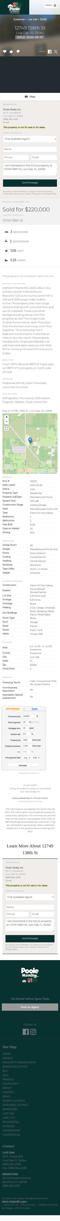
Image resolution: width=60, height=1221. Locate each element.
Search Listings (13, 1100)
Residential (10, 1122)
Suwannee (19, 19)
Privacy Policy (50, 194)
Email (6, 122)
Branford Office (14, 1066)
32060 (43, 19)
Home (6, 1053)
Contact (8, 1092)
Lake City (8, 1117)
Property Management (19, 1062)
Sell (5, 1075)
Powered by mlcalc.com (29, 773)
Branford (9, 1109)
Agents (7, 1058)
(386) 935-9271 (11, 1185)
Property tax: (16, 740)
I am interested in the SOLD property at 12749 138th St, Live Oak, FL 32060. (30, 169)
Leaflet (34, 473)
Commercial (11, 1134)
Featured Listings (15, 1105)
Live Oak (32, 19)
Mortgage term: (15, 728)
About (6, 1088)
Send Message (30, 182)
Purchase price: (14, 716)
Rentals (8, 1079)
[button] (30, 440)
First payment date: (13, 758)
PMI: (19, 752)
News (6, 1096)
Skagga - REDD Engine (17, 1208)
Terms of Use (11, 1204)
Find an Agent (30, 1007)
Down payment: (14, 722)
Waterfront (11, 1130)
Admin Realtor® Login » (14, 1201)
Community (10, 1083)
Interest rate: (16, 734)
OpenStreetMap (44, 473)
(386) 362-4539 (10, 119)
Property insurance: (13, 746)
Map (30, 96)
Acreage (8, 1126)
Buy (5, 1071)
